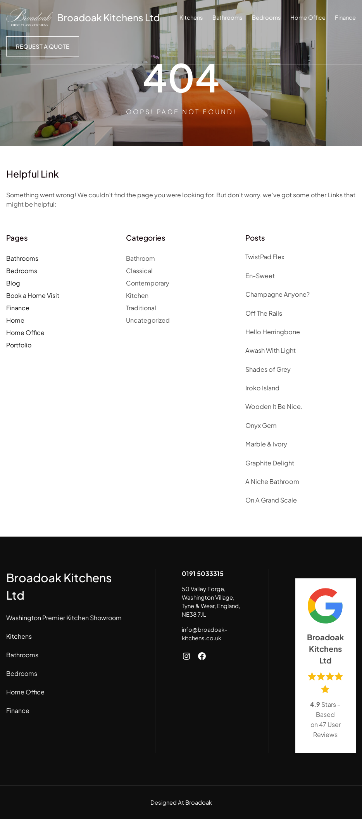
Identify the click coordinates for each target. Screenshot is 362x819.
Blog (13, 283)
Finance (17, 308)
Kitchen (137, 295)
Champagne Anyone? (277, 294)
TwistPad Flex (264, 257)
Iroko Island (262, 388)
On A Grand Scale (271, 500)
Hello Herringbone (272, 332)
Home (15, 320)
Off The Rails (263, 313)
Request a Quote (42, 46)
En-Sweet (260, 276)
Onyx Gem (261, 425)
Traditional (141, 308)
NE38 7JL (194, 614)
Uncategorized (148, 320)
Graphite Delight (269, 463)
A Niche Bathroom (272, 481)
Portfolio (18, 345)
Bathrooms (22, 258)
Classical (139, 271)
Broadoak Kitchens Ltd (108, 17)
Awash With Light (270, 350)
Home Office (25, 332)
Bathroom (140, 258)
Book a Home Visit (32, 295)
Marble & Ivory (266, 444)
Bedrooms (21, 271)
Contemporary (147, 283)
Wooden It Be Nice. (274, 406)
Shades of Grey (268, 369)
